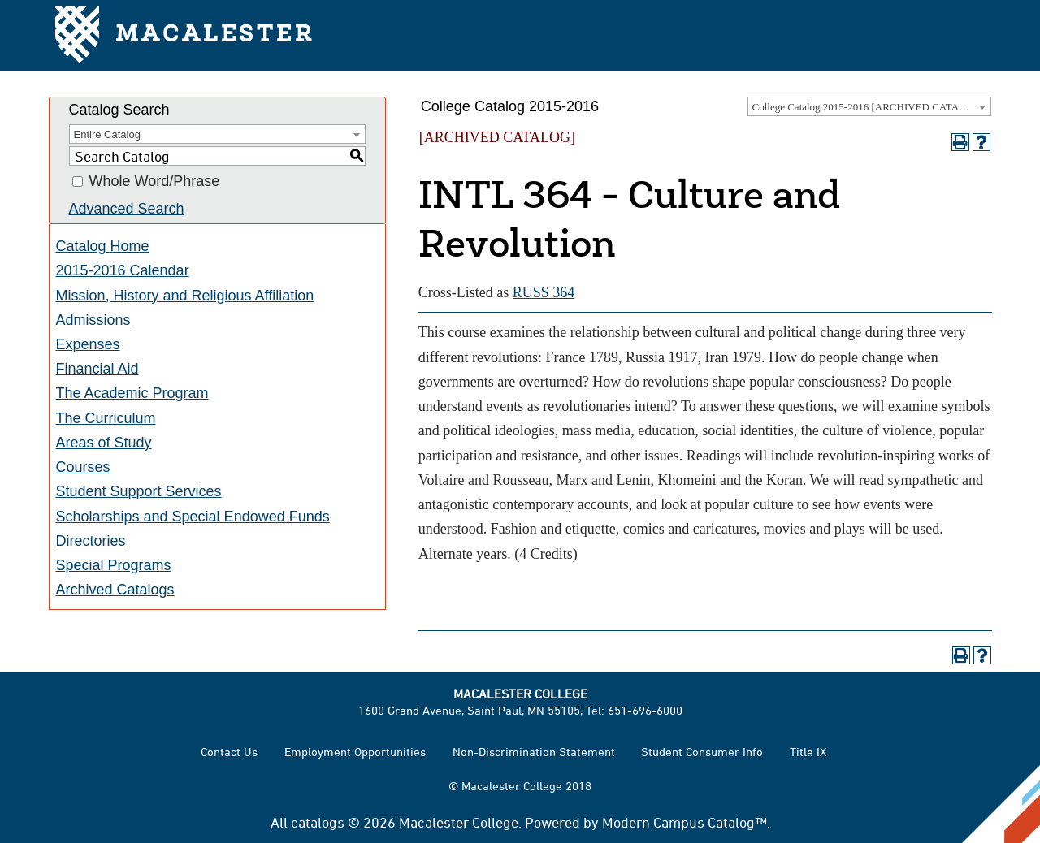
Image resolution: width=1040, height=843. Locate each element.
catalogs (317, 822)
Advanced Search (126, 209)
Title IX (808, 752)
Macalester (184, 36)
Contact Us (229, 752)
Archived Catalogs (115, 589)
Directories (91, 541)
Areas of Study (104, 442)
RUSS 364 (544, 292)
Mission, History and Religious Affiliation (185, 295)
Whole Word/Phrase (154, 182)
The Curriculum (106, 418)
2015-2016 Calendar (122, 270)
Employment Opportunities (355, 752)
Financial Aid (97, 369)
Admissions (93, 320)
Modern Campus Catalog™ (684, 822)
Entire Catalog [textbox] (107, 134)
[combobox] (869, 106)
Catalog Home (103, 246)
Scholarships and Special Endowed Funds (193, 516)
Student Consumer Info (702, 752)
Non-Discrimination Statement (534, 752)
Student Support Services (139, 491)
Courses (83, 467)
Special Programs (113, 565)
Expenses (88, 344)
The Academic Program (132, 393)
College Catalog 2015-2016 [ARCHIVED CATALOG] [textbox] (868, 107)
